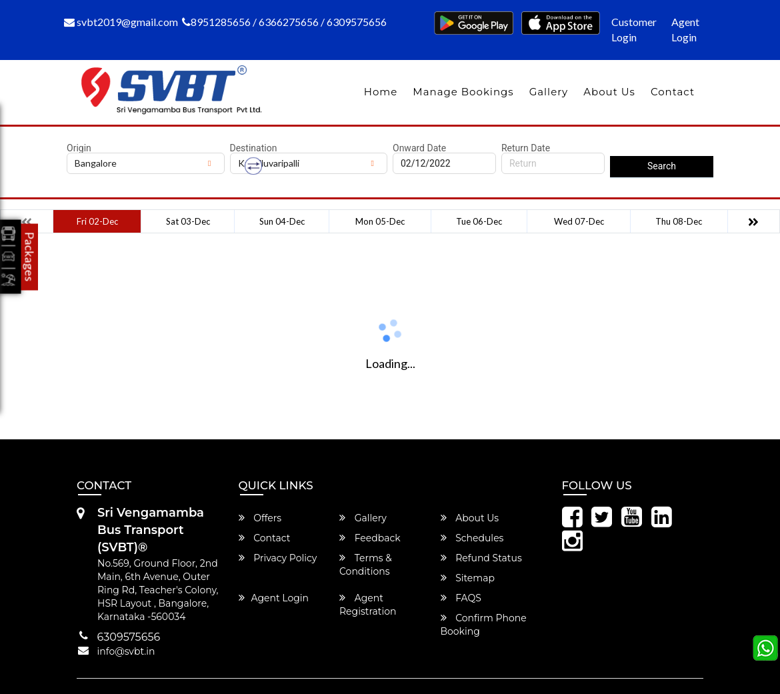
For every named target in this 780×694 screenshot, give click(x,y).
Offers (260, 518)
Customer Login (634, 29)
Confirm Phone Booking (484, 624)
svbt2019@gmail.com (121, 21)
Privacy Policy (278, 558)
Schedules (472, 538)
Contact (673, 91)
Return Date (525, 148)
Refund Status (481, 558)
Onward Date (419, 148)
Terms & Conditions (365, 564)
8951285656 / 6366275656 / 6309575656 (284, 21)
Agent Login (685, 29)
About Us (609, 91)
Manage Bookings (463, 91)
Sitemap (468, 578)
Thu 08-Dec (678, 221)
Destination (253, 148)
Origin (79, 148)
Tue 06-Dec (479, 221)
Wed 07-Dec (579, 221)
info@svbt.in (126, 651)
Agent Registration (367, 604)
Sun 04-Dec (282, 221)
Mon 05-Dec (380, 221)
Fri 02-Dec (97, 221)
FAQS (461, 598)
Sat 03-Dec (188, 221)
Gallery (549, 91)
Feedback (370, 538)
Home (381, 91)
